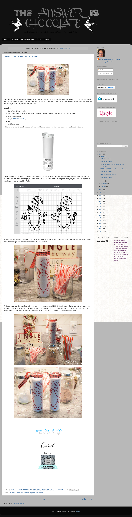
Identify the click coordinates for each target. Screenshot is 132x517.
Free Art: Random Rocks (108, 174)
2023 (101, 195)
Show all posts (65, 48)
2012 (101, 226)
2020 (101, 204)
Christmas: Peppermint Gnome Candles (21, 56)
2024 (101, 192)
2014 (101, 220)
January (103, 186)
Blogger (77, 511)
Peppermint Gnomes (36, 492)
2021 (101, 201)
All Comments (103, 73)
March (103, 181)
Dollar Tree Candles (22, 492)
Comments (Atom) (18, 503)
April (102, 156)
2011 (101, 229)
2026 (101, 154)
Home (6, 39)
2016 (101, 215)
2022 (101, 198)
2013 (101, 223)
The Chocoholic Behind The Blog (23, 39)
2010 (101, 231)
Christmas (12, 492)
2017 (101, 212)
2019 (101, 206)
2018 (101, 209)
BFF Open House (106, 159)
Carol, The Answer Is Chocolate (110, 59)
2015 (101, 218)
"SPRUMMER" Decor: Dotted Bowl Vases (113, 169)
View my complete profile (105, 62)
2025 (101, 190)
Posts (100, 70)
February (104, 183)
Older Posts (87, 499)
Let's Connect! (44, 39)
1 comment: (59, 490)
